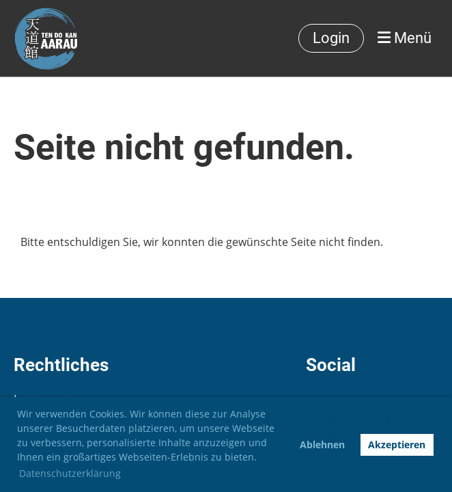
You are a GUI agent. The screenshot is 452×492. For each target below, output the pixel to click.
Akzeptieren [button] (396, 444)
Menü (405, 37)
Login (331, 37)
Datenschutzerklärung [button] (70, 473)
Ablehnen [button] (322, 444)
